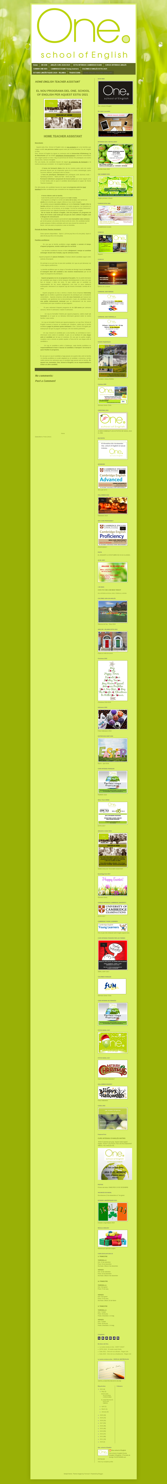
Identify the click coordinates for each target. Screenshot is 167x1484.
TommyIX (87, 1474)
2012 (101, 1436)
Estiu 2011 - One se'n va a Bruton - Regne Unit (114, 1351)
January (104, 1412)
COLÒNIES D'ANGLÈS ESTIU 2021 (94, 69)
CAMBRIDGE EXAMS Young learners (65, 69)
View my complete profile (105, 1462)
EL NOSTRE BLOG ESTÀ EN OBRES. (107, 1401)
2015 (101, 1428)
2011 (101, 1439)
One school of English (118, 1450)
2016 (101, 1426)
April (103, 1406)
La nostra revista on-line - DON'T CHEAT (112, 1347)
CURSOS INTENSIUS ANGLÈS (115, 65)
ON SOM (44, 65)
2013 (101, 1434)
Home (35, 65)
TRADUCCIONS (74, 73)
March (104, 1409)
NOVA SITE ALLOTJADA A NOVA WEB (106, 1395)
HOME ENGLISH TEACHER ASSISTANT (98, 73)
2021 (101, 1389)
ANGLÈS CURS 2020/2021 (60, 65)
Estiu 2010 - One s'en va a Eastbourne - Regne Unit (115, 1354)
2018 (101, 1420)
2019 (101, 1418)
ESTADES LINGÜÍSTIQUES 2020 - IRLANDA (49, 73)
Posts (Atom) (47, 437)
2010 (101, 1442)
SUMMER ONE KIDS (40, 69)
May (103, 1391)
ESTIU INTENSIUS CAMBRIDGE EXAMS (87, 65)
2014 (101, 1431)
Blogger (100, 1474)
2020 (101, 1415)
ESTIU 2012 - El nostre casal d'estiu (111, 1349)
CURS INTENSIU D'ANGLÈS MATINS (112, 1138)
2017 (101, 1423)
